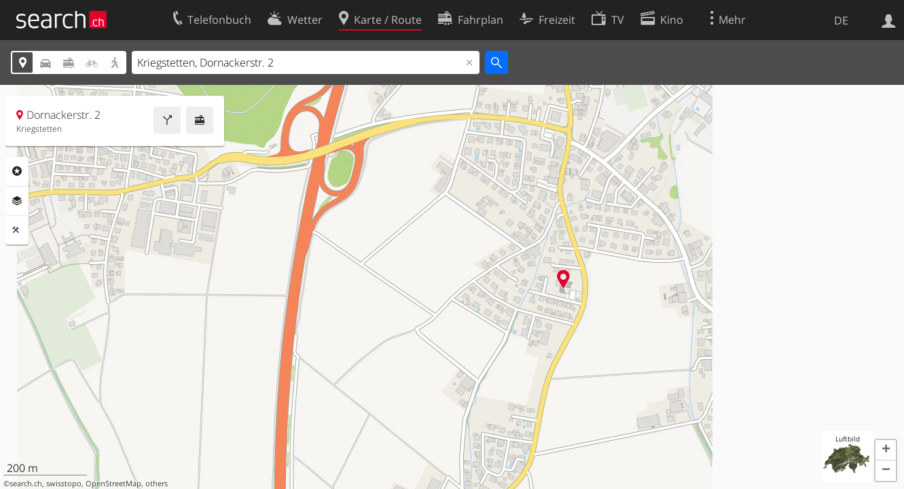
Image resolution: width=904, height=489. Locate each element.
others (156, 483)
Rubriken (17, 171)
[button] (885, 450)
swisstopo (64, 483)
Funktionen (17, 230)
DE (841, 20)
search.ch (26, 483)
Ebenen (17, 201)
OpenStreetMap (113, 483)
